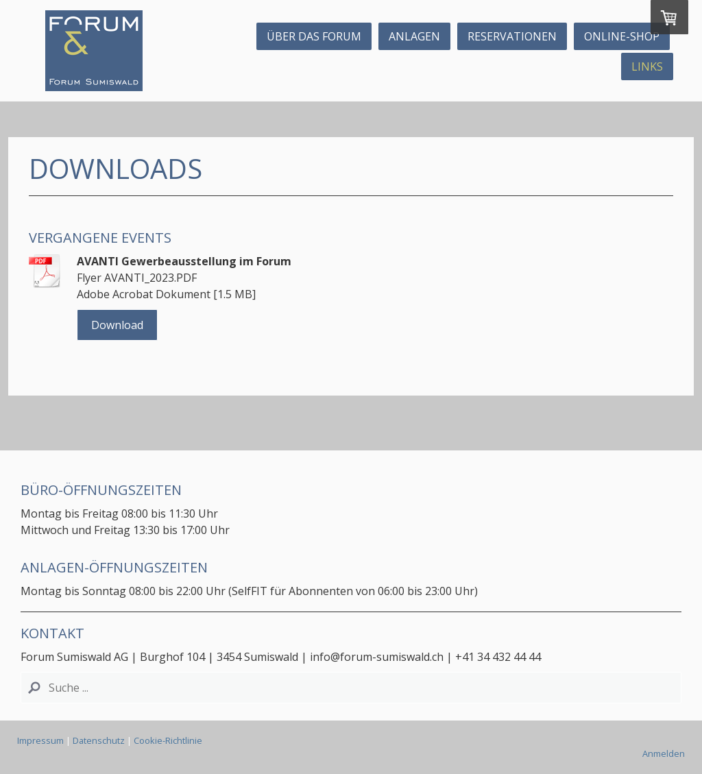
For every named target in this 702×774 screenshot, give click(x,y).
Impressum (40, 740)
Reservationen (512, 36)
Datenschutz (99, 740)
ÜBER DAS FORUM (314, 36)
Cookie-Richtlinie (168, 740)
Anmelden (663, 753)
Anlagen (414, 36)
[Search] (351, 687)
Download (117, 324)
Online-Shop (621, 36)
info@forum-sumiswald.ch (378, 656)
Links (647, 66)
